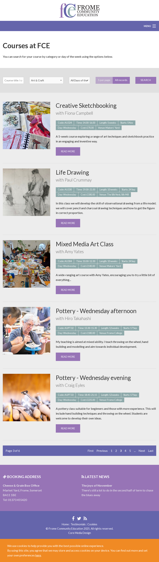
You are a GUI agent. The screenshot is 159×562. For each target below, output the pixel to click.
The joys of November (96, 485)
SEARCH (146, 80)
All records (121, 80)
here (38, 555)
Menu (147, 26)
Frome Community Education (79, 10)
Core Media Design (79, 532)
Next (142, 450)
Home (65, 524)
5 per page (104, 80)
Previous (102, 450)
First (91, 450)
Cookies (92, 524)
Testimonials (78, 524)
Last (150, 450)
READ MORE (68, 151)
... (135, 450)
